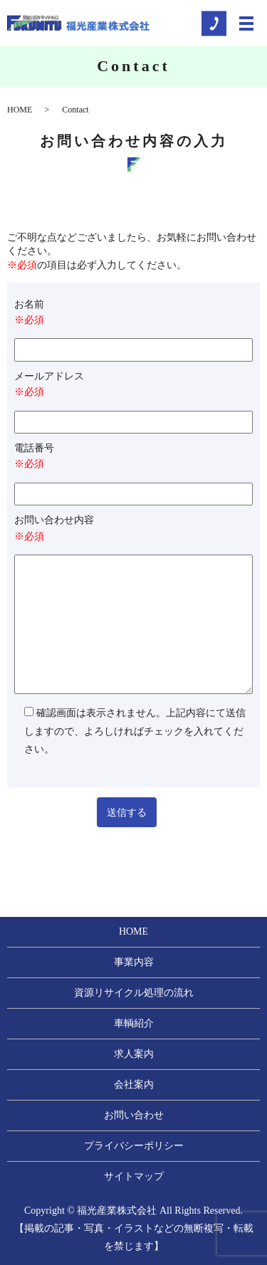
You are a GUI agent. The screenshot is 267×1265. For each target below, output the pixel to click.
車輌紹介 (134, 1023)
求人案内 (134, 1054)
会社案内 (134, 1084)
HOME (19, 110)
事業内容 (134, 962)
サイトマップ (134, 1176)
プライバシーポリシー (134, 1145)
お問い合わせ (134, 1115)
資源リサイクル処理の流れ (134, 992)
